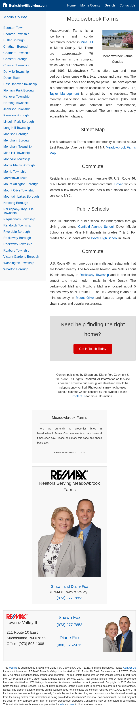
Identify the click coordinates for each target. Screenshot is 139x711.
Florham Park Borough (19, 90)
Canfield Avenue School (96, 226)
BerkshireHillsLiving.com (28, 5)
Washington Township (18, 263)
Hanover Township (16, 96)
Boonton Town (13, 28)
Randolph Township (17, 225)
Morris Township (14, 171)
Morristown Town (15, 178)
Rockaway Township (94, 275)
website (13, 667)
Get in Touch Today (92, 349)
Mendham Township (17, 146)
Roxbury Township (16, 250)
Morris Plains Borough (19, 165)
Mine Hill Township (16, 153)
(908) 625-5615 (69, 645)
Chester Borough (15, 59)
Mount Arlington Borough (21, 184)
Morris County (90, 5)
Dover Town (11, 78)
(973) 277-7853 (69, 598)
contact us (79, 396)
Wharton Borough (15, 269)
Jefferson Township (17, 109)
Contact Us (127, 5)
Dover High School (104, 238)
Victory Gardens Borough (21, 256)
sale (62, 704)
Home (71, 5)
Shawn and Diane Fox (69, 586)
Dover (118, 184)
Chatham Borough (16, 46)
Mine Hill (87, 42)
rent (72, 704)
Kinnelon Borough (16, 115)
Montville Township (16, 159)
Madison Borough (15, 134)
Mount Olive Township (19, 190)
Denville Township (16, 71)
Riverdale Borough (16, 232)
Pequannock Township (19, 219)
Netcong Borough (15, 203)
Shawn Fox (69, 617)
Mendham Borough (17, 140)
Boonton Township (16, 34)
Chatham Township (16, 53)
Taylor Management (64, 93)
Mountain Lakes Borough (21, 196)
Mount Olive (85, 298)
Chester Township (16, 65)
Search (110, 5)
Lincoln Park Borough (18, 121)
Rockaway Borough (17, 238)
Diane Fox (69, 637)
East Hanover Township (20, 84)
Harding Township (16, 103)
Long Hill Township (16, 128)
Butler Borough (14, 40)
